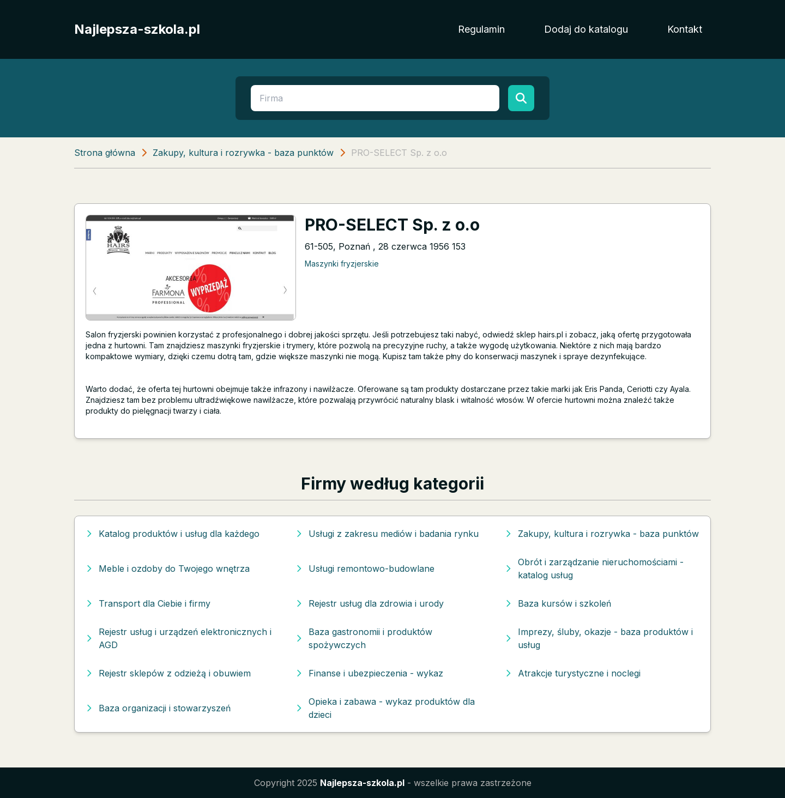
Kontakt (684, 29)
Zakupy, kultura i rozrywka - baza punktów (243, 152)
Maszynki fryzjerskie (342, 263)
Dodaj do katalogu (586, 29)
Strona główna (104, 152)
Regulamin (481, 29)
